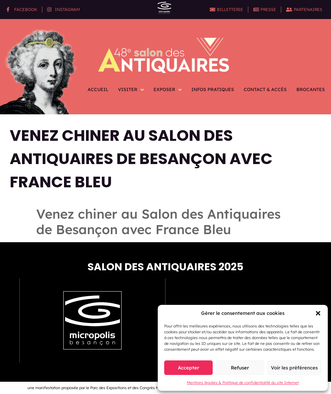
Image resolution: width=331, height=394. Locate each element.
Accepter (188, 368)
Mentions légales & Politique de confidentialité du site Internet (243, 382)
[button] (318, 313)
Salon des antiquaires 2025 (165, 266)
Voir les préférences (294, 368)
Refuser (240, 368)
